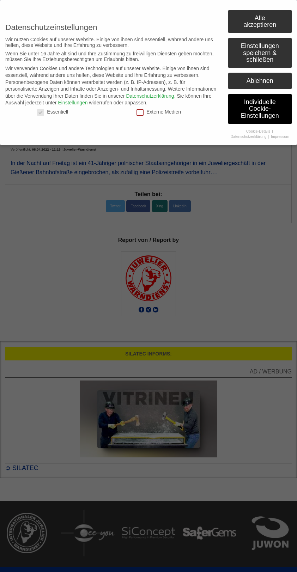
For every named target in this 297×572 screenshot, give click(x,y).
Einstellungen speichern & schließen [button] (260, 52)
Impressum (280, 136)
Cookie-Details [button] (258, 131)
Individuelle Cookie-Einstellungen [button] (260, 108)
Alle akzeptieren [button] (259, 21)
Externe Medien (159, 112)
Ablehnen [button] (260, 80)
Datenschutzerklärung (150, 96)
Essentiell (52, 112)
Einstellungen (72, 102)
